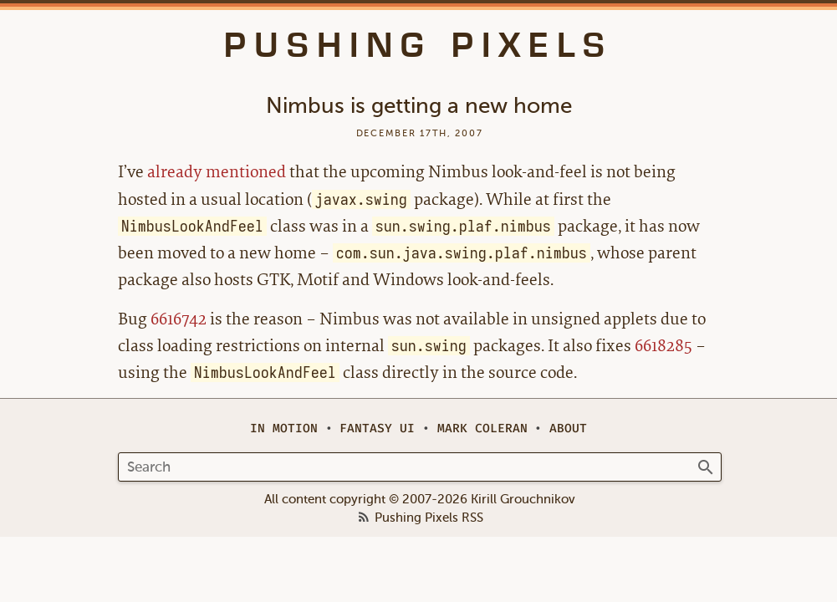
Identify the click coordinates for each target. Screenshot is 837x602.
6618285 (663, 345)
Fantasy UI (377, 428)
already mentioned (216, 171)
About (568, 428)
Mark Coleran (482, 428)
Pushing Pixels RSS (429, 518)
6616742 (179, 319)
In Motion (284, 428)
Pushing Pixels (418, 45)
